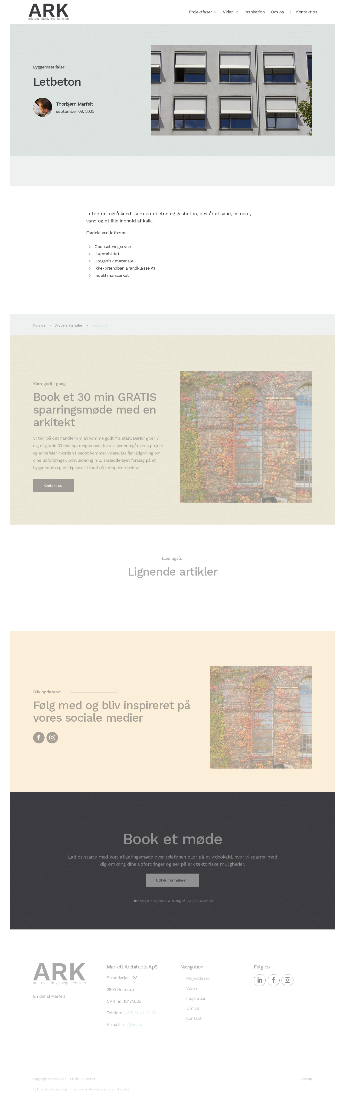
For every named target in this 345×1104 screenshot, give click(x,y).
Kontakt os (306, 12)
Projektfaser (200, 12)
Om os (277, 12)
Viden (228, 12)
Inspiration (255, 12)
